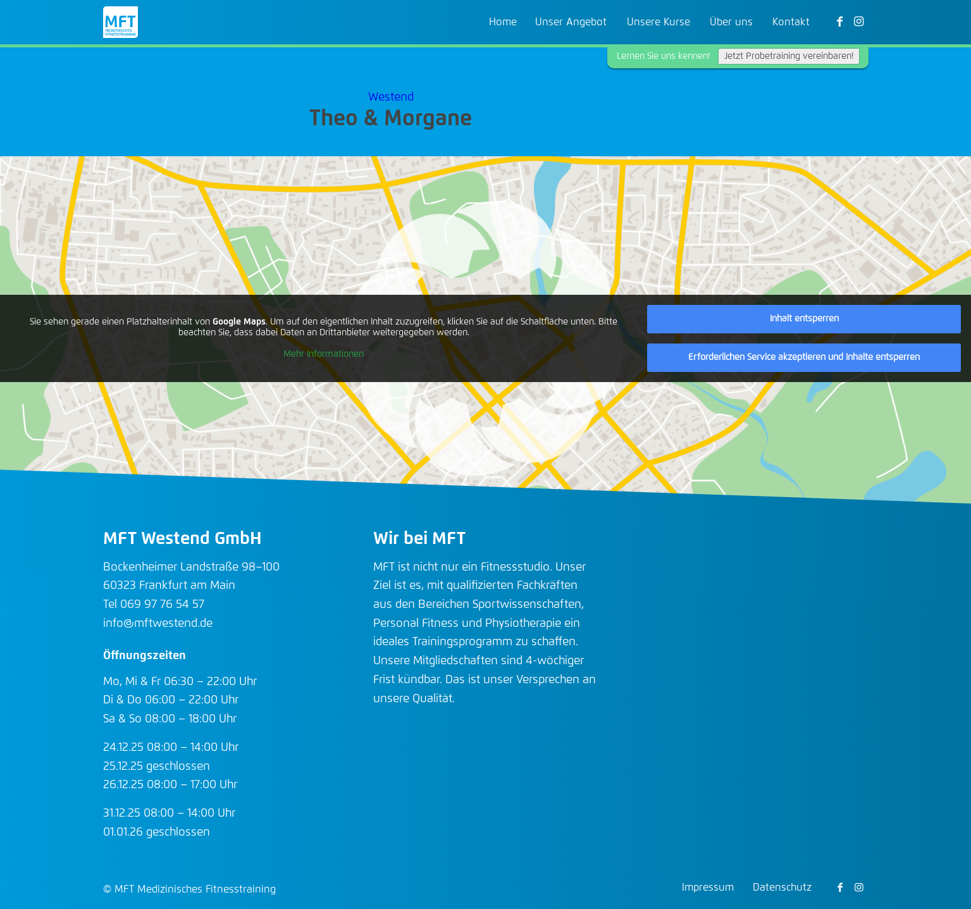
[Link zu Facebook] (840, 21)
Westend (391, 97)
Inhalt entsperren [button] (804, 318)
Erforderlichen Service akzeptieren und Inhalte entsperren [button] (804, 357)
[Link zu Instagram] (859, 21)
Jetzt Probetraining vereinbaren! (788, 56)
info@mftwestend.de (158, 623)
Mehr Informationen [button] (323, 354)
